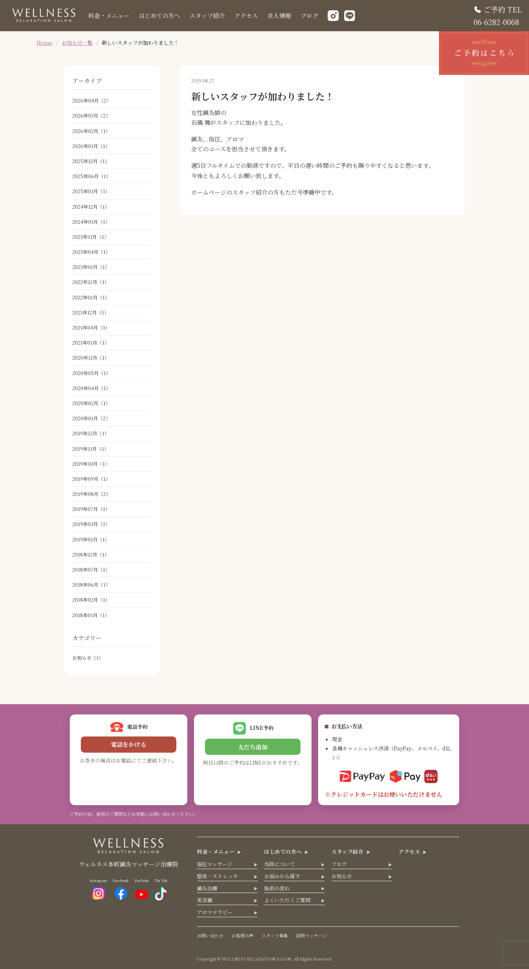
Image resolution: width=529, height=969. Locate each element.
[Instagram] (333, 15)
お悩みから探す (282, 876)
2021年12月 (90, 312)
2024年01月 (91, 221)
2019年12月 (90, 433)
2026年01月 (91, 146)
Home (45, 42)
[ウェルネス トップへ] (44, 19)
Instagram (98, 889)
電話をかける (128, 744)
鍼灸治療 (207, 888)
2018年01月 (90, 615)
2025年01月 (91, 191)
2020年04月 (91, 388)
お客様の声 (242, 935)
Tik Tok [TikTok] (161, 889)
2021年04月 (91, 327)
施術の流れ (277, 888)
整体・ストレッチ (217, 876)
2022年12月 (90, 281)
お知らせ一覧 (77, 42)
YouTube (141, 888)
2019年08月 (91, 493)
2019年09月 (91, 478)
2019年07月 (91, 508)
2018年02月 (91, 599)
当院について (279, 864)
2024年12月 (90, 206)
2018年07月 (91, 569)
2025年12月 (90, 161)
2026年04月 (91, 100)
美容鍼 (204, 900)
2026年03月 (91, 115)
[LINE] (349, 15)
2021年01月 (90, 342)
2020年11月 (90, 357)
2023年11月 (90, 236)
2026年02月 (91, 130)
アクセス (246, 15)
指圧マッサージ (215, 864)
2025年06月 (91, 176)
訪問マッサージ (311, 935)
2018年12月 (90, 554)
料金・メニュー (108, 15)
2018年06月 (91, 584)
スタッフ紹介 (207, 15)
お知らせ (87, 657)
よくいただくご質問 (287, 900)
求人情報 (279, 15)
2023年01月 (90, 266)
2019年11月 (90, 448)
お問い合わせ (210, 935)
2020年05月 (91, 373)
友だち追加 (252, 747)
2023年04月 (91, 251)
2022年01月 (90, 297)
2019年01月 (90, 539)
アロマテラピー (215, 912)
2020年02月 (91, 403)
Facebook (121, 889)
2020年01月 (91, 418)
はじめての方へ (159, 15)
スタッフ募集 (275, 935)
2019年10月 (90, 463)
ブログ (309, 15)
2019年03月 (91, 523)
